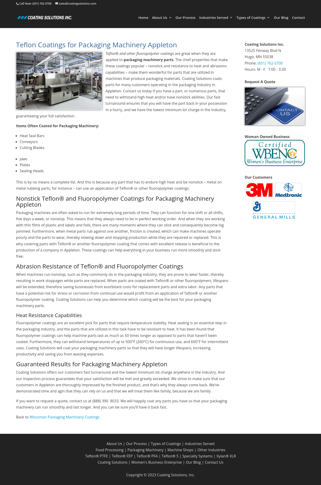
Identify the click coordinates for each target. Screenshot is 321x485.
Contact (298, 18)
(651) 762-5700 (270, 63)
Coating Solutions (112, 462)
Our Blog (281, 18)
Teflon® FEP (122, 456)
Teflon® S (170, 456)
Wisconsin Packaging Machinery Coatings (65, 417)
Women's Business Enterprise (156, 462)
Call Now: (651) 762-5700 (35, 4)
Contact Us (214, 462)
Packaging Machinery (146, 449)
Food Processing (110, 449)
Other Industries (211, 449)
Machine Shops (180, 449)
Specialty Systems (197, 456)
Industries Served (213, 18)
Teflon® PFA (147, 456)
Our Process (185, 18)
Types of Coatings (250, 18)
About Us (159, 18)
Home (143, 18)
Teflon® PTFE (96, 456)
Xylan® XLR (226, 456)
